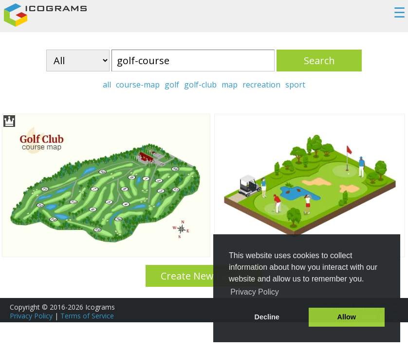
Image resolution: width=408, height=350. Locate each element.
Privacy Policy (31, 315)
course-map (138, 84)
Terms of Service (87, 315)
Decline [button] (267, 317)
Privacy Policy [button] (254, 292)
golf (172, 84)
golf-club (200, 84)
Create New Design (204, 275)
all (107, 84)
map (230, 84)
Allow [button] (346, 317)
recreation (261, 84)
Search (319, 60)
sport (295, 84)
